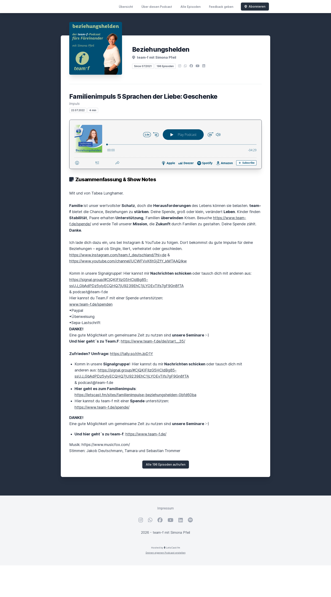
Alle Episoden (190, 6)
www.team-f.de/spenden (91, 304)
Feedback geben (221, 6)
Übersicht (126, 6)
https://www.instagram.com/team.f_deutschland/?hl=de (117, 255)
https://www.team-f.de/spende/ (102, 407)
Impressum (165, 508)
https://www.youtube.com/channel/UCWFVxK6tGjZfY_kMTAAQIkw (128, 261)
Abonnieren (254, 6)
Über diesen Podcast (156, 6)
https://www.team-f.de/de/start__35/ (153, 341)
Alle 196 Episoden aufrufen (165, 464)
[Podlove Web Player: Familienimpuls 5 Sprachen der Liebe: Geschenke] (165, 144)
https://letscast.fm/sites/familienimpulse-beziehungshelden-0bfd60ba (135, 395)
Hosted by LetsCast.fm (165, 547)
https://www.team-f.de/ (145, 434)
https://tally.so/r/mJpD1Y (131, 353)
